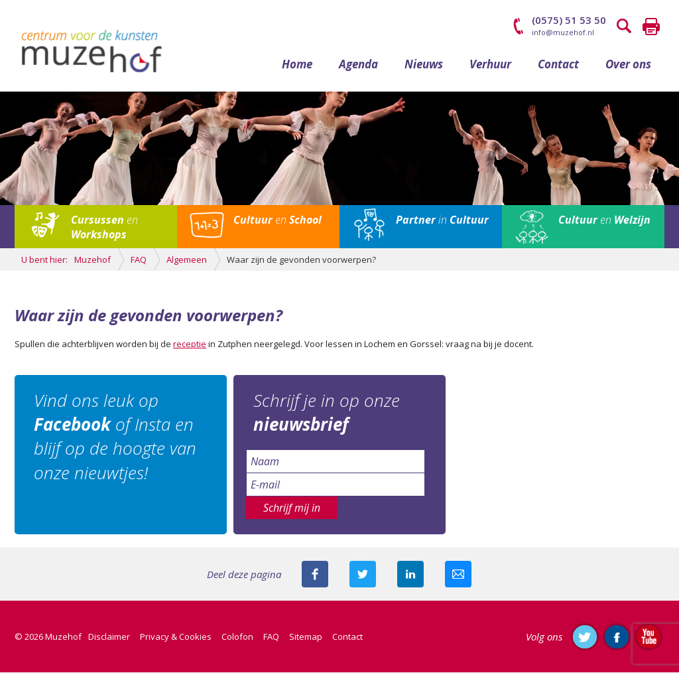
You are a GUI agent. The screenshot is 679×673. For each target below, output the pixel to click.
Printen (651, 26)
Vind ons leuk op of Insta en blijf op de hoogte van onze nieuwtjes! (115, 437)
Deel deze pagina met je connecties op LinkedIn (410, 574)
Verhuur (490, 64)
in (442, 221)
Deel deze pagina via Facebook (315, 574)
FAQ (271, 637)
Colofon (237, 637)
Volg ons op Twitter (585, 637)
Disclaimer (109, 637)
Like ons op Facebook (617, 637)
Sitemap (305, 637)
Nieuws (423, 64)
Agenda (358, 64)
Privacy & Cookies (176, 637)
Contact (558, 64)
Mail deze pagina (458, 574)
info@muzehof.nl (563, 32)
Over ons (628, 64)
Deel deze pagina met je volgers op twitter (362, 574)
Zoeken (624, 26)
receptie (189, 344)
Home (297, 64)
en (104, 228)
